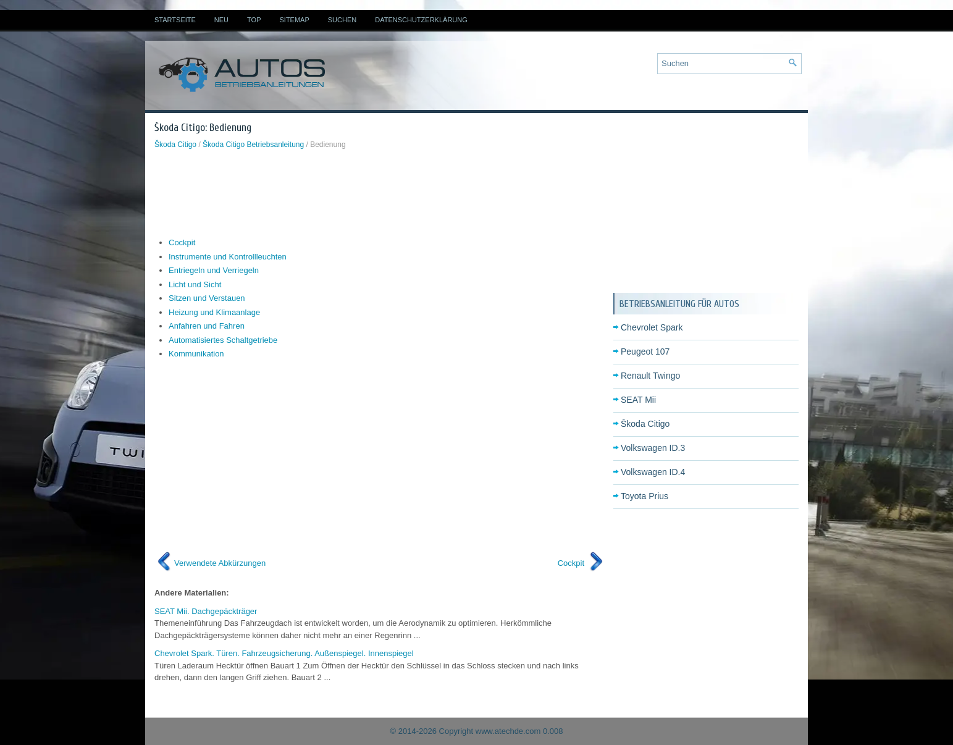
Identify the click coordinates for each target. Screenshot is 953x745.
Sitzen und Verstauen (207, 298)
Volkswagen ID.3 (653, 448)
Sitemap (294, 19)
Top (254, 19)
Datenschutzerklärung (421, 19)
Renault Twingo (650, 376)
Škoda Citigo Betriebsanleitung (253, 144)
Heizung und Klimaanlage (214, 312)
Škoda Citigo (175, 144)
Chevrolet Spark (651, 327)
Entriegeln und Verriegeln (214, 270)
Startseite (175, 19)
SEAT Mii (638, 400)
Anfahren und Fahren (207, 325)
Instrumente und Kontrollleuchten (228, 256)
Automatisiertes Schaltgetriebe (223, 340)
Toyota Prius (644, 496)
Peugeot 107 (645, 351)
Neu (221, 19)
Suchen (342, 19)
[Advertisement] (379, 193)
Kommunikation (196, 353)
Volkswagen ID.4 (653, 472)
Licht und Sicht (195, 284)
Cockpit (182, 242)
